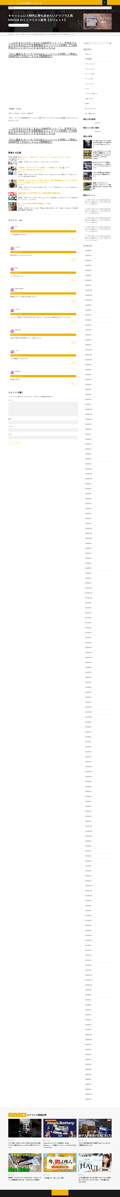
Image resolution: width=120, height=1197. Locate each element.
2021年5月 (88, 382)
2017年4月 (88, 622)
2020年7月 (88, 431)
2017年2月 (88, 632)
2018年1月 (88, 578)
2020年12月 (88, 407)
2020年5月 (88, 441)
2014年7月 (88, 784)
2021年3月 (88, 392)
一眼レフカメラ (89, 99)
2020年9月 (88, 422)
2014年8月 (88, 779)
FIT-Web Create (37, 1193)
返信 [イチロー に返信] (73, 261)
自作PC (87, 104)
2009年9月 (88, 1034)
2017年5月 (88, 617)
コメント (11, 401)
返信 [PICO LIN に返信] (73, 344)
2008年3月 (88, 1078)
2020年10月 (88, 417)
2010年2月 (88, 1014)
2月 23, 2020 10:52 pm (16, 295)
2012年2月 (88, 921)
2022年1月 (88, 343)
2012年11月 (88, 882)
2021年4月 (88, 387)
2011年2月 (88, 960)
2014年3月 (88, 804)
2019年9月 (88, 480)
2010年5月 (88, 1000)
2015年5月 (88, 735)
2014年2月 (88, 808)
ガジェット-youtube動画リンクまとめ (31, 1190)
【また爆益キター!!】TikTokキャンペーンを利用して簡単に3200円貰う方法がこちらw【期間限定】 (42, 57)
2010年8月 (88, 985)
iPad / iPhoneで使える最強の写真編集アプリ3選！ (35, 205)
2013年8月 (88, 838)
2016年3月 (88, 686)
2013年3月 (88, 862)
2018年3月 (88, 568)
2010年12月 (88, 965)
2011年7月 (88, 941)
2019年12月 (88, 466)
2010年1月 (88, 1019)
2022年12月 (88, 289)
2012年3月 (88, 916)
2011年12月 (88, 926)
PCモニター (88, 55)
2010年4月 (88, 1004)
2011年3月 (88, 955)
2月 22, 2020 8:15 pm (16, 253)
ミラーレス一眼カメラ (91, 95)
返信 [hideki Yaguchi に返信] (73, 302)
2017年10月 (88, 593)
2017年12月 (88, 583)
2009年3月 (88, 1058)
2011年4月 (88, 951)
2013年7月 (88, 843)
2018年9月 (88, 539)
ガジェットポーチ (90, 70)
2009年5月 (88, 1048)
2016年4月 (88, 681)
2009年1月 (88, 1063)
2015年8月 (88, 720)
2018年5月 (88, 559)
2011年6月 (88, 946)
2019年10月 (88, 475)
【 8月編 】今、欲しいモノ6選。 (56, 1167)
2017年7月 (88, 608)
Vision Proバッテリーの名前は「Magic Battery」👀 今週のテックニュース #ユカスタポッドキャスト (59, 1134)
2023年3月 (88, 275)
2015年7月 (88, 725)
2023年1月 (88, 284)
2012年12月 (88, 877)
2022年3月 (88, 333)
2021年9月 (88, 363)
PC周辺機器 (88, 60)
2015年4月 (88, 740)
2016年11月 (88, 647)
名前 (10, 420)
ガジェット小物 (23, 26)
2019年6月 (88, 495)
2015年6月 (88, 730)
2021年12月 (88, 348)
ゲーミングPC (89, 80)
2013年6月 (88, 848)
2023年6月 (88, 260)
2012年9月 (88, 892)
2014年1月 (88, 813)
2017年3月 (88, 627)
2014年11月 (88, 764)
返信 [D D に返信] (73, 240)
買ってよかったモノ (91, 109)
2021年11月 (88, 353)
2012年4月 (88, 911)
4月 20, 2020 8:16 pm (16, 315)
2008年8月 (88, 1068)
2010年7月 (88, 990)
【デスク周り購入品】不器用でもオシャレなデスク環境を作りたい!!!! (102, 175)
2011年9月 (88, 936)
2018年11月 (88, 529)
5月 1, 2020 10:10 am (16, 336)
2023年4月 (88, 270)
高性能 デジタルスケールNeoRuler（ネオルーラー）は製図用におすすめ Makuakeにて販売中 (24, 1170)
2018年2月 (88, 573)
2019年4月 (88, 505)
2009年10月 (88, 1029)
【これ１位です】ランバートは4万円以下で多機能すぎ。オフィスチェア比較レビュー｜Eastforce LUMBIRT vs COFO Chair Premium (102, 155)
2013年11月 (88, 823)
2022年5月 (88, 324)
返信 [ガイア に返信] (73, 364)
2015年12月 (88, 701)
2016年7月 (88, 666)
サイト (10, 435)
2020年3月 (88, 451)
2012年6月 (88, 906)
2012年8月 (88, 897)
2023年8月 (88, 250)
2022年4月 (88, 328)
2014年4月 (88, 799)
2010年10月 (88, 975)
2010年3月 (88, 1009)
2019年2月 (88, 515)
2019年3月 (88, 510)
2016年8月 (88, 662)
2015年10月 (88, 711)
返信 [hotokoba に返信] (73, 385)
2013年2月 (88, 867)
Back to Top (60, 1184)
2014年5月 (88, 794)
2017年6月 (88, 613)
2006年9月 (88, 1088)
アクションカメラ (90, 65)
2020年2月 (88, 456)
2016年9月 (88, 657)
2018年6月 (88, 554)
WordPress (54, 1193)
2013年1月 (88, 872)
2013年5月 (88, 853)
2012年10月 (88, 887)
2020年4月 (88, 446)
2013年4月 (88, 857)
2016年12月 (88, 642)
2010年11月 (88, 970)
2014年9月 (88, 774)
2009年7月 (88, 1039)
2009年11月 (88, 1024)
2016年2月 (88, 691)
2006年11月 (88, 1083)
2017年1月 (88, 637)
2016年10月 (88, 652)
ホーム (87, 90)
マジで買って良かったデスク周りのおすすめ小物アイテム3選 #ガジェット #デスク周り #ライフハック (98, 202)
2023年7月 (88, 255)
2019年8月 (88, 485)
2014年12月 (88, 760)
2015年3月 (88, 745)
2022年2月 (88, 338)
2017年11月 (88, 588)
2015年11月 (88, 706)
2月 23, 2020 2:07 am (16, 274)
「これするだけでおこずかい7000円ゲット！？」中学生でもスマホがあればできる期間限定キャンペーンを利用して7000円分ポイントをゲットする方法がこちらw (42, 47)
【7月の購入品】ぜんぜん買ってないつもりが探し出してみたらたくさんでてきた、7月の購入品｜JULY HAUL (95, 1170)
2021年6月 (88, 377)
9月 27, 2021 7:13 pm (16, 377)
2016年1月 (88, 696)
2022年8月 (88, 309)
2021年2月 (88, 397)
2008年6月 (88, 1073)
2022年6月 (88, 319)
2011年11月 (88, 931)
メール (10, 428)
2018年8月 (88, 544)
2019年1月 (88, 520)
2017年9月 (88, 598)
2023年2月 (88, 280)
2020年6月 (88, 436)
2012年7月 (88, 902)
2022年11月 (88, 294)
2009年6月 (88, 1044)
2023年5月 (88, 265)
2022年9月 (88, 304)
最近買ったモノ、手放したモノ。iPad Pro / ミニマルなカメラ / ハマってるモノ (44, 159)
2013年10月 (88, 828)
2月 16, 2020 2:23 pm (16, 233)
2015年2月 (88, 750)
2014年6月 (88, 789)
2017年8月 (88, 603)
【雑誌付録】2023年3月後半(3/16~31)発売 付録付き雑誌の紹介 (39, 195)
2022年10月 (88, 299)
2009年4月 (88, 1053)
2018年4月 (88, 564)
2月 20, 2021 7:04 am (16, 357)
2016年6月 (88, 671)
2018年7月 (88, 549)
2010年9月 (88, 980)
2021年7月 (88, 373)
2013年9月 (88, 833)
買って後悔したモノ (91, 114)
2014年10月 (88, 769)
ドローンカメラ (89, 85)
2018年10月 (88, 534)
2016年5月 (88, 676)
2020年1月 (88, 461)
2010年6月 (88, 995)
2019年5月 (88, 500)
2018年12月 (88, 524)
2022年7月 (88, 314)
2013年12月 (88, 818)
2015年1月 (88, 755)
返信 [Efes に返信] (73, 282)
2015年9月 (88, 715)
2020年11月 (88, 412)
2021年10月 (88, 358)
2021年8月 (88, 368)
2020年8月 (88, 426)
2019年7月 (88, 490)
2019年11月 (88, 471)
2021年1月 (88, 402)
